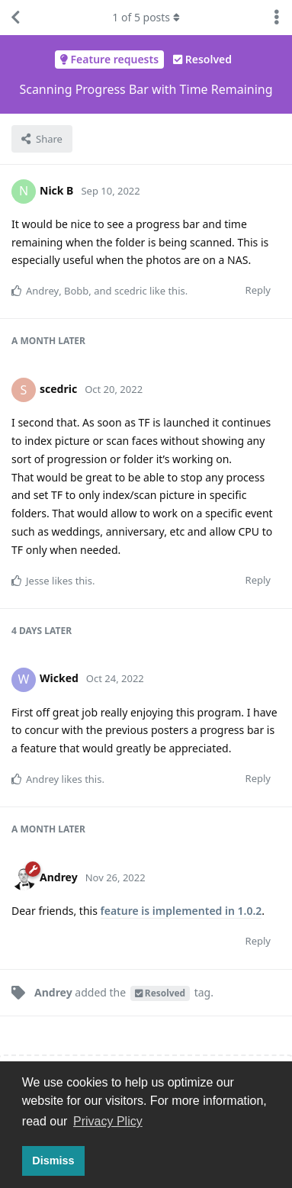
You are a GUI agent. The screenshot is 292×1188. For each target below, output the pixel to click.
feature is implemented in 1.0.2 (181, 910)
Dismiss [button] (53, 1160)
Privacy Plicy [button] (108, 1121)
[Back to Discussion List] (15, 17)
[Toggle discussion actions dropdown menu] (277, 17)
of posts (145, 17)
